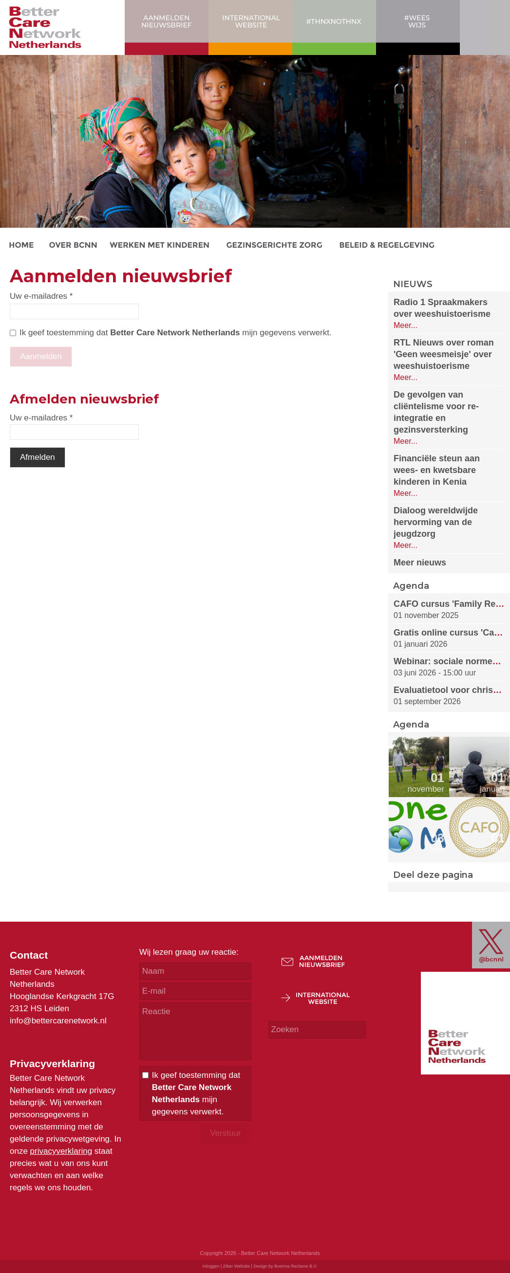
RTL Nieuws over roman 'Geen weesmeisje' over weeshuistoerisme (444, 354)
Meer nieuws (420, 562)
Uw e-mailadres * (41, 296)
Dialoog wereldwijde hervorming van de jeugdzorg (436, 522)
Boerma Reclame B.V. (295, 1266)
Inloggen (211, 1266)
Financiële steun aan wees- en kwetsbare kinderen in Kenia (437, 470)
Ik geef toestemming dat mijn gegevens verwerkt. (175, 332)
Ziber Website (236, 1266)
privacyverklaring (61, 1151)
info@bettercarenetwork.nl (58, 1020)
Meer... (405, 325)
